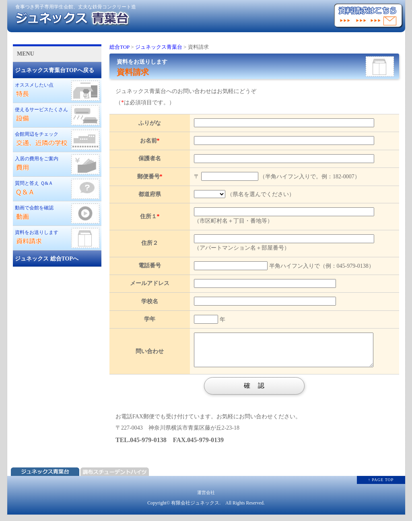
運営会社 (206, 498)
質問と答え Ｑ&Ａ (57, 189)
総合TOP (119, 47)
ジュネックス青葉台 (158, 47)
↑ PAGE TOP (381, 486)
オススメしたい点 (57, 91)
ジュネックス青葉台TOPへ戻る (54, 70)
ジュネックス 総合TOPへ (46, 259)
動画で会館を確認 (57, 213)
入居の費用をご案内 (57, 164)
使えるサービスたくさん (57, 115)
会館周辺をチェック (57, 140)
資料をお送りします (57, 238)
